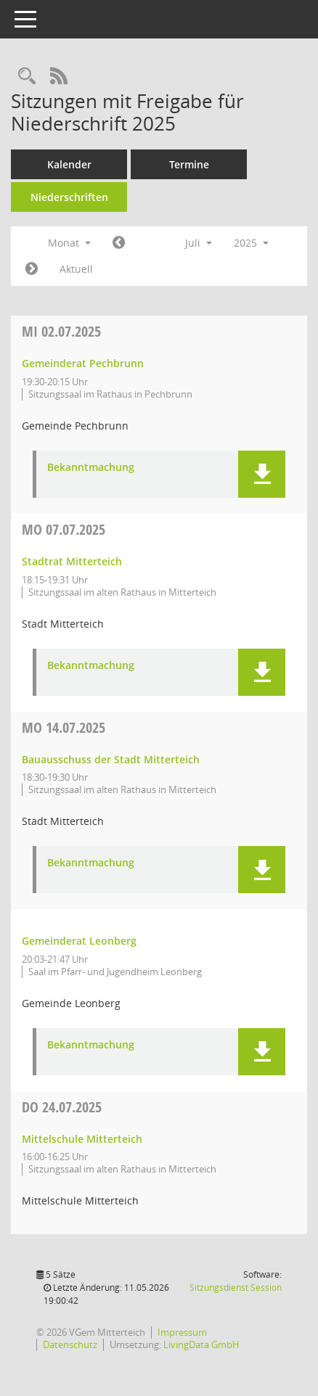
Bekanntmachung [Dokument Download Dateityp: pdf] (90, 467)
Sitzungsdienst (235, 1287)
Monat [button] (69, 243)
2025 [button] (251, 243)
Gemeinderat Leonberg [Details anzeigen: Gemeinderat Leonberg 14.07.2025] (79, 941)
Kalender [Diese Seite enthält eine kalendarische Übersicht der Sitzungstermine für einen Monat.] (69, 164)
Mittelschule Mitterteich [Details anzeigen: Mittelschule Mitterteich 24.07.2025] (82, 1139)
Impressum (182, 1332)
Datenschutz (70, 1344)
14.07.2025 (63, 727)
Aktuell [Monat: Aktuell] (76, 269)
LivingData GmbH (201, 1344)
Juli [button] (198, 243)
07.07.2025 (63, 529)
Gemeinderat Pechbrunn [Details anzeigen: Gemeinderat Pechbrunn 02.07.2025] (83, 363)
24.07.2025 (62, 1107)
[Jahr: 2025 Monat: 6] (119, 243)
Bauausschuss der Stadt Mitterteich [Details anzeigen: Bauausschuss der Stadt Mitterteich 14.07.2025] (111, 759)
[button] (261, 474)
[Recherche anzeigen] (27, 77)
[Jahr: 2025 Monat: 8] (32, 269)
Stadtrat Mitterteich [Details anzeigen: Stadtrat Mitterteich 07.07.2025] (72, 561)
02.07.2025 (61, 331)
